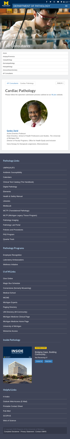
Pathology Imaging (10, 220)
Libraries (6, 201)
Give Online (8, 279)
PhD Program (8, 234)
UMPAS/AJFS (9, 168)
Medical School (9, 293)
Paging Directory (10, 307)
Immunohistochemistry (10, 70)
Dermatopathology (9, 63)
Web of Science (9, 421)
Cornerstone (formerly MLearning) (17, 288)
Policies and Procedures (13, 230)
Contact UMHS (40, 431)
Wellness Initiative (10, 265)
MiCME (6, 298)
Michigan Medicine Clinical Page (16, 317)
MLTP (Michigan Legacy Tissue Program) (20, 215)
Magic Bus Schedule (11, 283)
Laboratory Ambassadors (13, 260)
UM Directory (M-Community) (15, 312)
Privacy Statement (27, 431)
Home (5, 53)
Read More (48, 361)
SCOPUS (7, 416)
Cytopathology (7, 60)
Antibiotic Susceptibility (12, 172)
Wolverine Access (10, 331)
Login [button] (66, 2)
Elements (7, 192)
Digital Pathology (10, 187)
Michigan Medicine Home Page (16, 321)
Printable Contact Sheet (13, 406)
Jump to (60, 83)
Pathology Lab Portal (11, 225)
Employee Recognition (12, 255)
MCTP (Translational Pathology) (16, 211)
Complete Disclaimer (11, 431)
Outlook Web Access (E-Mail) (15, 401)
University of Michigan (12, 326)
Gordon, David (12, 130)
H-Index (6, 397)
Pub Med (6, 411)
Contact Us (39, 361)
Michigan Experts (10, 302)
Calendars (7, 177)
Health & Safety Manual (13, 196)
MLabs (53, 95)
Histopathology (7, 66)
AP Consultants (8, 73)
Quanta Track (8, 239)
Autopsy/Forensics (9, 56)
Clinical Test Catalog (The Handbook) (18, 182)
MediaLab (7, 206)
